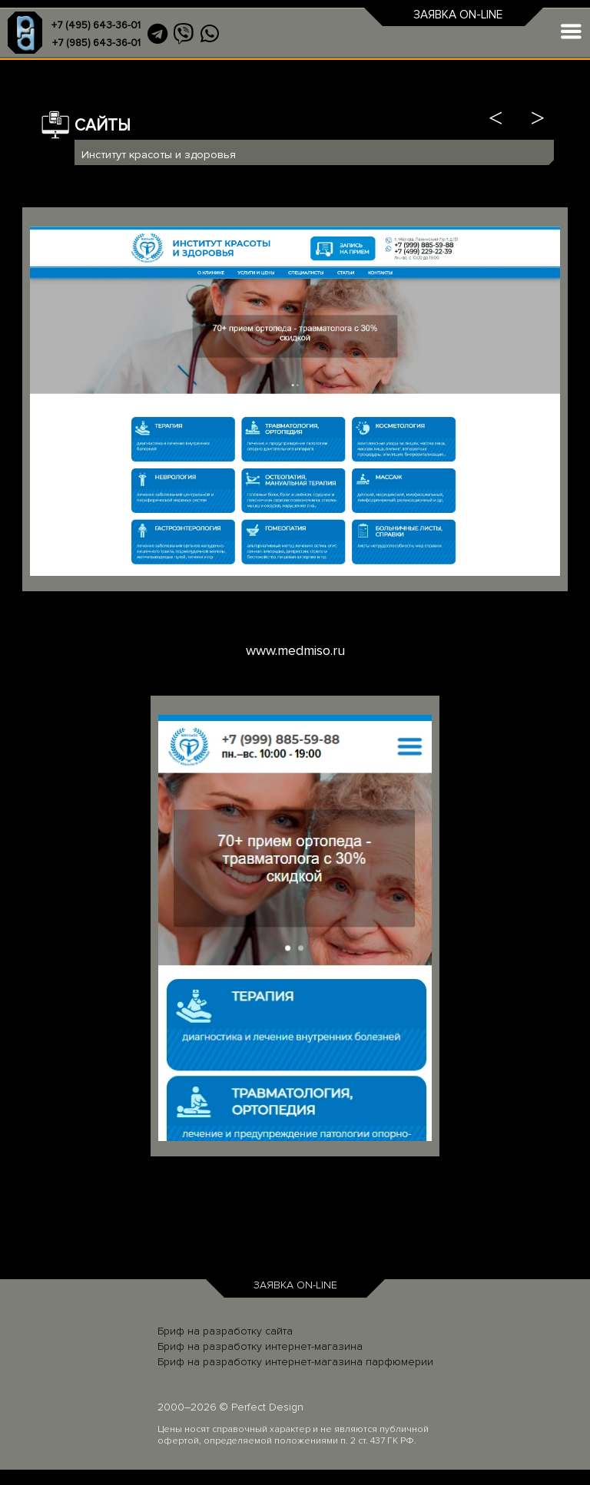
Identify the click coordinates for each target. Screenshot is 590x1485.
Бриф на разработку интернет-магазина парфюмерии (295, 1361)
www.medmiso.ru (295, 650)
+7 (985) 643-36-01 (96, 43)
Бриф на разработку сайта (225, 1331)
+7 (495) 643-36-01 (96, 25)
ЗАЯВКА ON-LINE (457, 15)
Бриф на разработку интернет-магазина (260, 1346)
